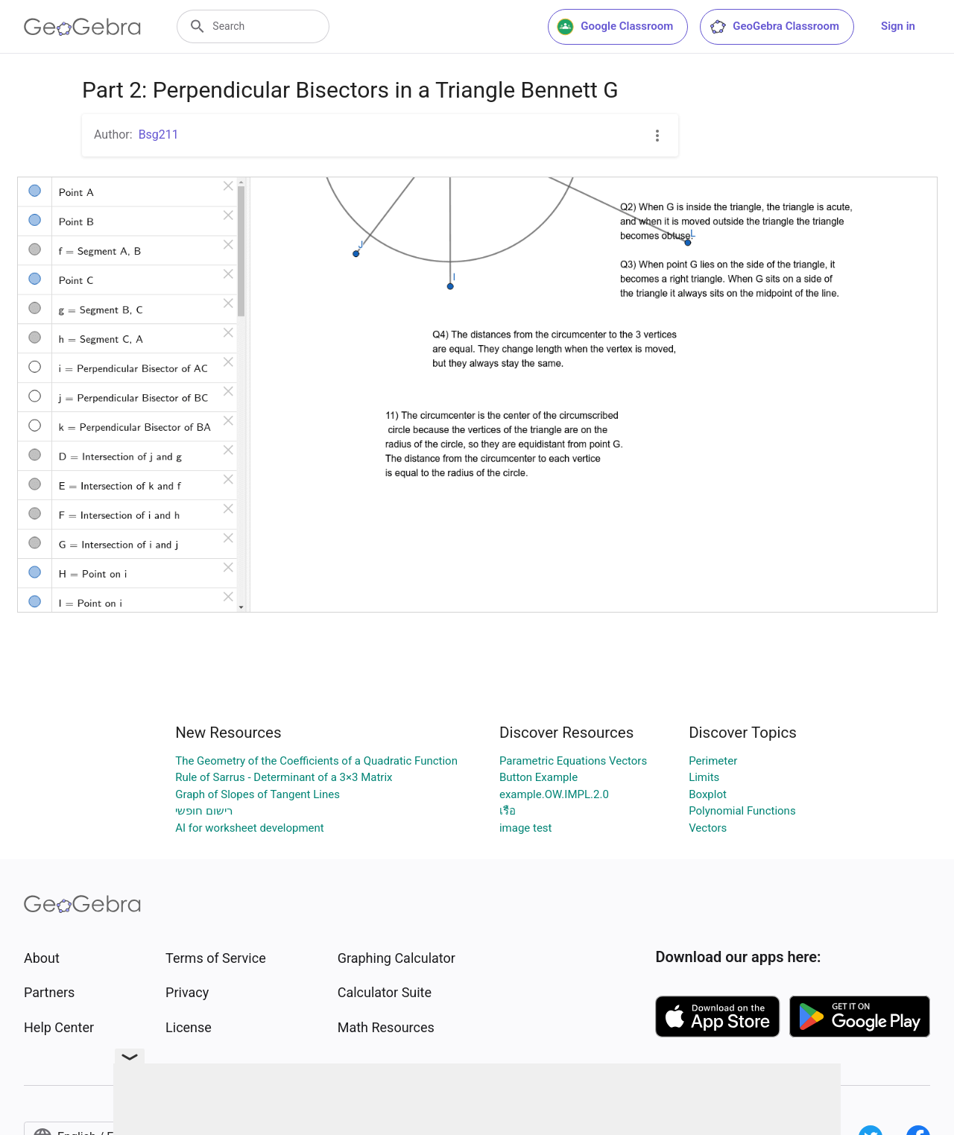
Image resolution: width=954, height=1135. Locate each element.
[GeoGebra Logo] (82, 27)
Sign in (898, 26)
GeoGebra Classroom (774, 27)
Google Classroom (615, 27)
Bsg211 (159, 134)
